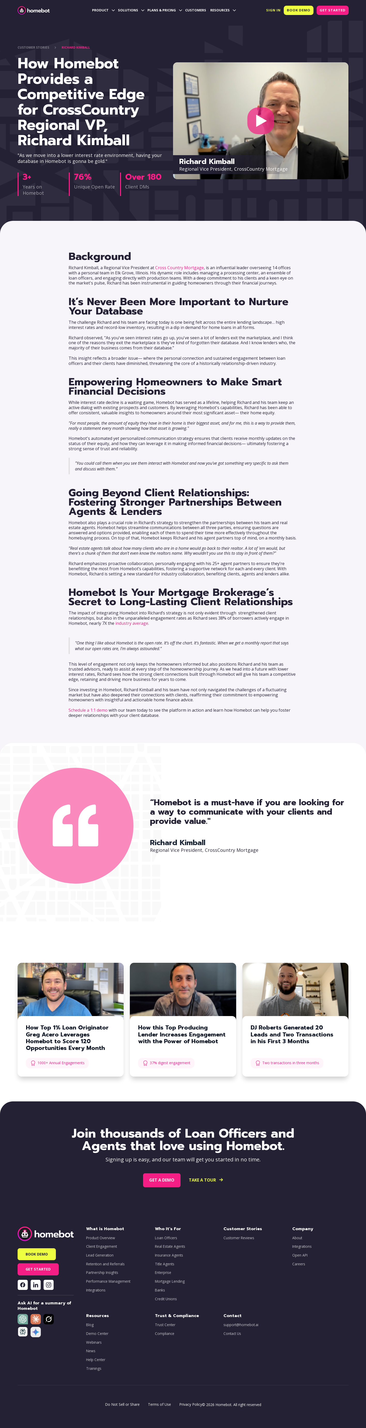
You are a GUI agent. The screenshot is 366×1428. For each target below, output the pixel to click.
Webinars (94, 1342)
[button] (103, 10)
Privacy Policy (190, 1404)
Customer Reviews (238, 1238)
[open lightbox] (261, 120)
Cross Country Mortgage (179, 267)
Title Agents (164, 1264)
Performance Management (108, 1281)
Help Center (95, 1359)
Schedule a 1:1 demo (88, 710)
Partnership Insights (102, 1272)
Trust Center (165, 1324)
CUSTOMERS (195, 10)
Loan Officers (166, 1238)
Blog (90, 1324)
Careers (298, 1264)
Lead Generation (100, 1255)
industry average (131, 623)
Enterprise (163, 1272)
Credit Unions (166, 1299)
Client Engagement (101, 1246)
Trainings (93, 1368)
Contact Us (232, 1333)
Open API (300, 1255)
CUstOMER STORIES (33, 48)
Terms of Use (159, 1404)
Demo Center (97, 1333)
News (90, 1351)
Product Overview (100, 1238)
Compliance (164, 1333)
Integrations (96, 1290)
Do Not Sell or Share (122, 1404)
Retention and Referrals (105, 1264)
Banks (160, 1290)
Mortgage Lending (170, 1281)
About (297, 1238)
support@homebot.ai (240, 1324)
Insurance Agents (169, 1255)
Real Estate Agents (170, 1246)
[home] (34, 10)
